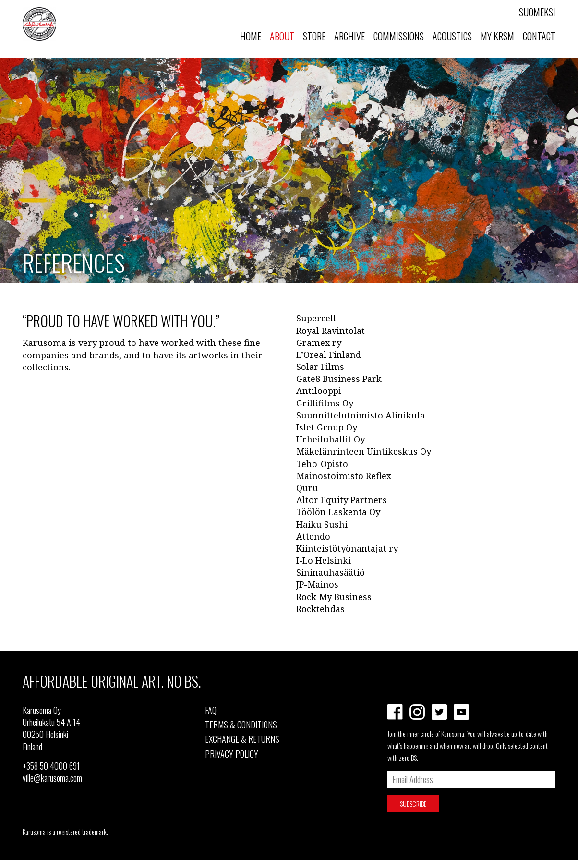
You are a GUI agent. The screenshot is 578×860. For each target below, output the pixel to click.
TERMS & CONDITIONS (241, 724)
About (282, 36)
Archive (349, 36)
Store (314, 36)
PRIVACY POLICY (231, 754)
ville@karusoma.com (52, 778)
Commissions (398, 36)
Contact (539, 36)
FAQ (211, 710)
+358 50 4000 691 (51, 766)
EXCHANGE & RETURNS (242, 739)
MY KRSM (497, 36)
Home (250, 36)
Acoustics (452, 36)
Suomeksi (537, 12)
